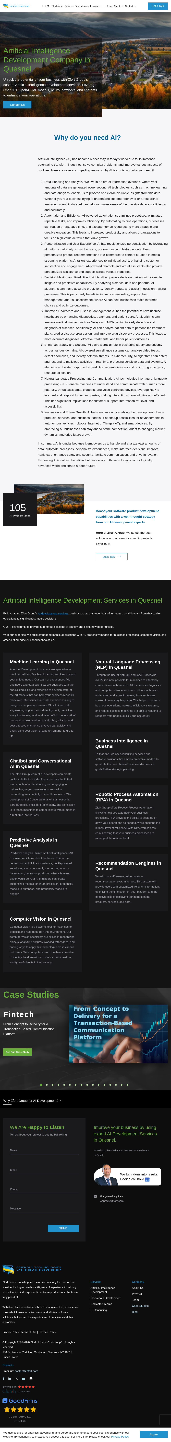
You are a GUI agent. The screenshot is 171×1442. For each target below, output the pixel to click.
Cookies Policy (47, 1332)
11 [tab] (98, 1085)
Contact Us (130, 6)
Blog (135, 1311)
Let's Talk (158, 6)
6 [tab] (70, 1085)
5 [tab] (64, 1085)
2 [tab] (47, 1085)
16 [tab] (127, 1085)
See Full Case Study (17, 1052)
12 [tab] (104, 1085)
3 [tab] (52, 1085)
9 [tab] (87, 1085)
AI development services (53, 613)
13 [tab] (110, 1085)
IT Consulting (98, 1310)
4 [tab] (58, 1085)
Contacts (7, 1365)
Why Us (137, 1293)
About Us (138, 1288)
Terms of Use (28, 1332)
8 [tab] (81, 1085)
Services (95, 1281)
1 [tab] (41, 1085)
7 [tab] (75, 1085)
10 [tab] (93, 1085)
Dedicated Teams (101, 1304)
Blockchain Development (105, 1298)
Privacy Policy (119, 1436)
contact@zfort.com (112, 1201)
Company (138, 1281)
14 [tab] (116, 1085)
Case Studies (140, 1305)
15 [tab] (121, 1085)
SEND (63, 1228)
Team (135, 1299)
